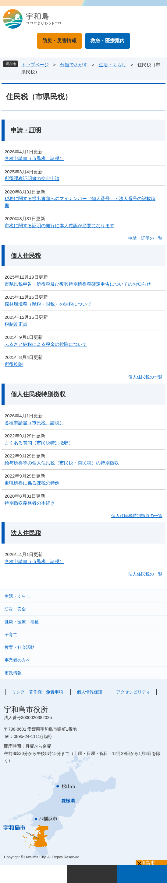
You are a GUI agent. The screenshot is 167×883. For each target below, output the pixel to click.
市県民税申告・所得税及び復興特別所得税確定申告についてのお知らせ (78, 284)
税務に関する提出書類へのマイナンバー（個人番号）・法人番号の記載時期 (80, 202)
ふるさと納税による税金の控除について (46, 344)
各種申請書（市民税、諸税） (34, 158)
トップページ (35, 64)
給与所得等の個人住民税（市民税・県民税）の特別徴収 (62, 462)
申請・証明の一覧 (145, 238)
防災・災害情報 (59, 40)
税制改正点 (16, 324)
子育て (11, 634)
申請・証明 (26, 130)
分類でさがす (73, 64)
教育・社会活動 (19, 647)
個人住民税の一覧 (145, 376)
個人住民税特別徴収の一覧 (136, 515)
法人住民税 (26, 533)
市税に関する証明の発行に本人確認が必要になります (59, 225)
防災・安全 (15, 609)
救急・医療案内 (108, 40)
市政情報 (13, 672)
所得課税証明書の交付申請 (32, 178)
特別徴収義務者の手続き (30, 503)
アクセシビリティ (133, 692)
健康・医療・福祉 (22, 621)
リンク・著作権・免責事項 (37, 692)
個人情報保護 (89, 692)
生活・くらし (112, 64)
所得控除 (14, 364)
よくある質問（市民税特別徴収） (39, 442)
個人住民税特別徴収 (38, 394)
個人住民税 (26, 255)
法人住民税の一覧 (145, 574)
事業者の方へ (17, 660)
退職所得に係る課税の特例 (32, 482)
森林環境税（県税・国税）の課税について (48, 304)
